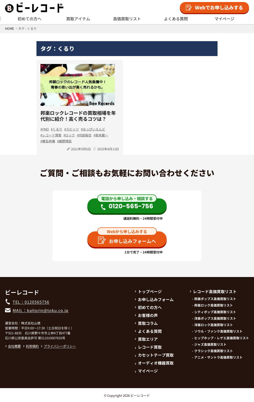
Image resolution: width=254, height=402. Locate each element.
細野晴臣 (65, 141)
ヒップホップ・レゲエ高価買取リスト (221, 338)
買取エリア (146, 339)
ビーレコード (140, 395)
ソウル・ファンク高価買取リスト (218, 331)
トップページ (148, 291)
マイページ (224, 19)
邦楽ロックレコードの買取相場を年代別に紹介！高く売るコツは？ (78, 115)
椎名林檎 (48, 141)
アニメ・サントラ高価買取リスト (218, 357)
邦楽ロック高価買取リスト (213, 305)
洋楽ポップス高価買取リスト (215, 318)
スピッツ (72, 129)
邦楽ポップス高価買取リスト (215, 299)
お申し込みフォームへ (127, 240)
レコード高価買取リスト (213, 291)
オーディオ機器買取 (154, 362)
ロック (70, 135)
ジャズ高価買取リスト (210, 344)
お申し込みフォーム (154, 299)
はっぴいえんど (94, 129)
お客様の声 (146, 315)
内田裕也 (85, 135)
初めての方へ (29, 19)
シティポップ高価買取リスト (215, 312)
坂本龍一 (101, 135)
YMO (45, 129)
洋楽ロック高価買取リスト (213, 325)
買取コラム (146, 323)
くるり (57, 129)
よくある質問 (176, 19)
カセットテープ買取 (154, 354)
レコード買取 (52, 135)
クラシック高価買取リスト (213, 351)
